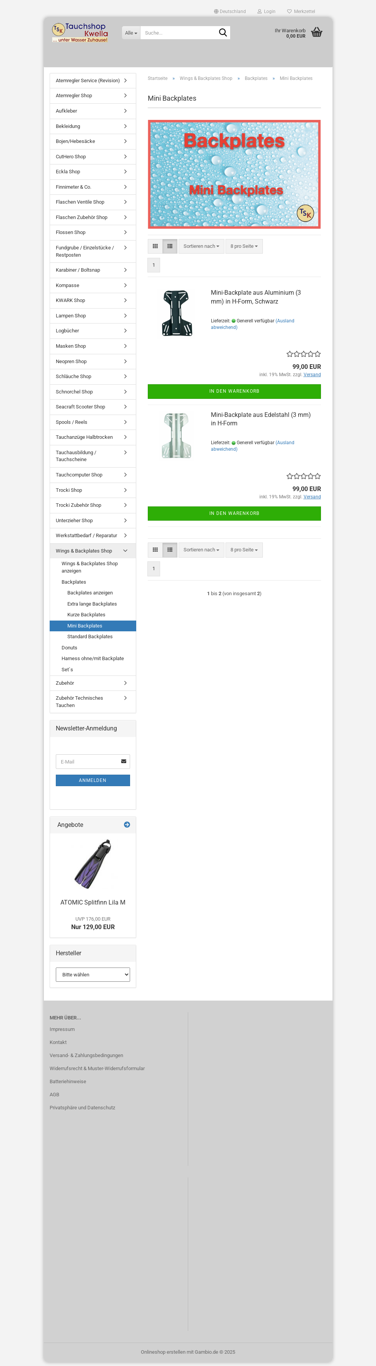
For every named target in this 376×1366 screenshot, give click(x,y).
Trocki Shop (69, 494)
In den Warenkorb (234, 395)
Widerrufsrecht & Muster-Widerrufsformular (97, 1072)
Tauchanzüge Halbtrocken (84, 441)
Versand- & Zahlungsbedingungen (86, 1059)
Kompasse (67, 289)
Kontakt (58, 1046)
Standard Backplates (90, 641)
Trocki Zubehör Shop (78, 509)
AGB (54, 1098)
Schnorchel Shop (74, 395)
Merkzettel (301, 11)
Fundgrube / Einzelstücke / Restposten (85, 255)
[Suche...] (131, 33)
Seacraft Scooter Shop (80, 410)
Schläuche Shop (73, 380)
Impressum (62, 1033)
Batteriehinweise (68, 1085)
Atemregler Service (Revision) (88, 84)
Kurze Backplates (86, 618)
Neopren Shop (71, 365)
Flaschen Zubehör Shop (81, 221)
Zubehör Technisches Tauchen (79, 705)
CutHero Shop (71, 160)
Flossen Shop (70, 236)
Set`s (67, 673)
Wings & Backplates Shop (84, 555)
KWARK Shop (70, 304)
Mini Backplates (84, 629)
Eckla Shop (68, 175)
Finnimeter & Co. (73, 191)
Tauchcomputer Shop (79, 478)
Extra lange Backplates (92, 608)
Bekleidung (68, 130)
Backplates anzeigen (90, 596)
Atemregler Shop (74, 100)
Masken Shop (71, 350)
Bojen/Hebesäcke (75, 145)
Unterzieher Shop (74, 524)
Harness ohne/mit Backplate (93, 663)
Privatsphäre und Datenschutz (82, 1111)
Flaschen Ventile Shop (80, 206)
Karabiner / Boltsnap (78, 274)
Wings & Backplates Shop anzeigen (90, 571)
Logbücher (67, 335)
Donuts (69, 651)
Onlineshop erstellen (163, 1356)
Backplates (74, 586)
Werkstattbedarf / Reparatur (86, 539)
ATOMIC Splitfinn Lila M (92, 906)
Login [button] (266, 11)
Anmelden (93, 784)
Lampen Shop (71, 319)
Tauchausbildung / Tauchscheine (76, 459)
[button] (230, 11)
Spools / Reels (71, 426)
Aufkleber (66, 115)
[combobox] (201, 250)
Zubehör (65, 687)
